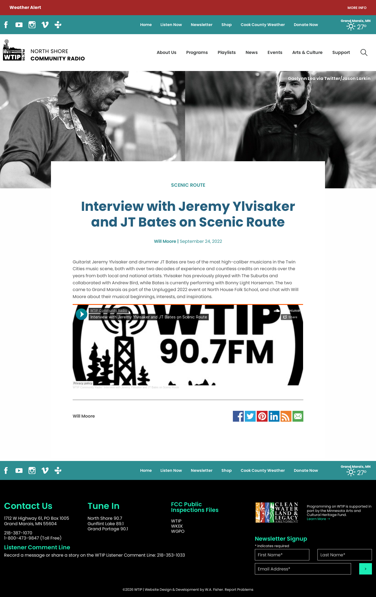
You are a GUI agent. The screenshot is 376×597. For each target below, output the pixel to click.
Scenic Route (188, 185)
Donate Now (306, 24)
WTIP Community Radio (87, 387)
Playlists (227, 52)
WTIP (176, 521)
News (252, 52)
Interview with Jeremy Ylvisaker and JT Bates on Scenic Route (141, 387)
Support (341, 52)
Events (275, 52)
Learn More (318, 519)
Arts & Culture (307, 52)
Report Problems (239, 589)
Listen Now (171, 24)
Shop (226, 24)
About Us (166, 52)
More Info (357, 8)
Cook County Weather (263, 24)
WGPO (178, 531)
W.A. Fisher (214, 589)
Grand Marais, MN (356, 20)
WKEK (177, 526)
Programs (197, 52)
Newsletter (202, 24)
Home (146, 24)
